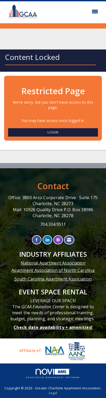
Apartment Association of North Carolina (53, 270)
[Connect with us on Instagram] (58, 239)
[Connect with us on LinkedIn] (47, 239)
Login (53, 132)
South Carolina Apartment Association (53, 279)
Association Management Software (53, 373)
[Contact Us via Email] (69, 239)
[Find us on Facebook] (37, 239)
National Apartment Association (53, 263)
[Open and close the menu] (71, 11)
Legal (53, 393)
